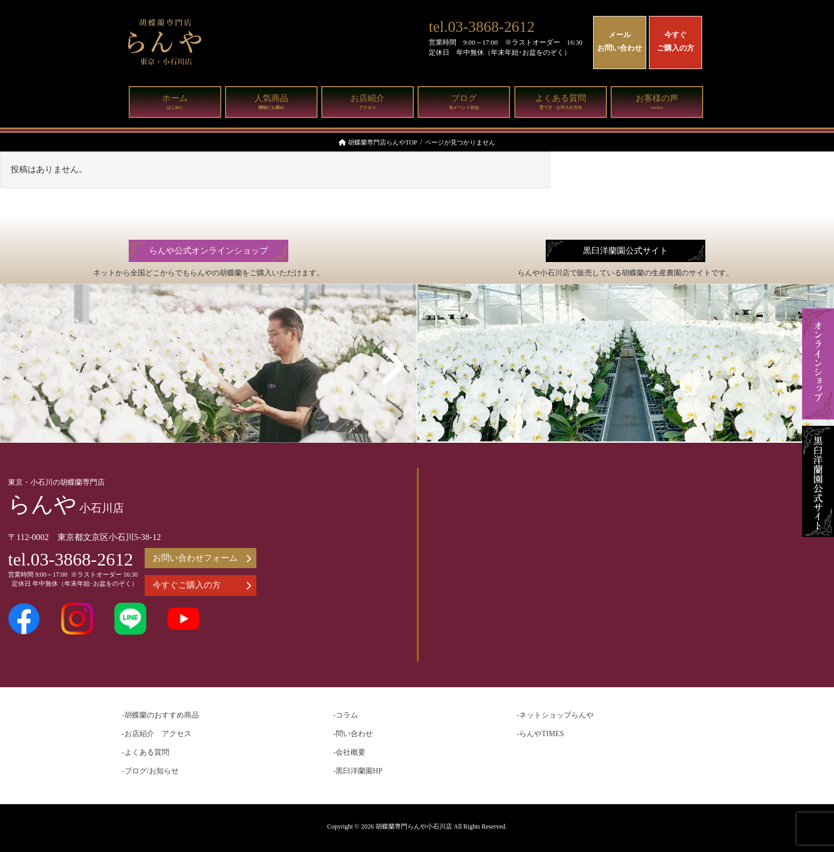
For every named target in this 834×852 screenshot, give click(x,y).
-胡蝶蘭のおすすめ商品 (160, 715)
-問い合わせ (353, 734)
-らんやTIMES (540, 734)
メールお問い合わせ (619, 41)
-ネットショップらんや (555, 715)
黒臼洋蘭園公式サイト (625, 250)
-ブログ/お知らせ (150, 771)
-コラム (345, 715)
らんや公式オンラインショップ (208, 250)
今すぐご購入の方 (675, 41)
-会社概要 (349, 752)
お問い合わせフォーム (202, 558)
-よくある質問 (145, 752)
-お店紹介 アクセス (156, 734)
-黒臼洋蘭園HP (357, 771)
